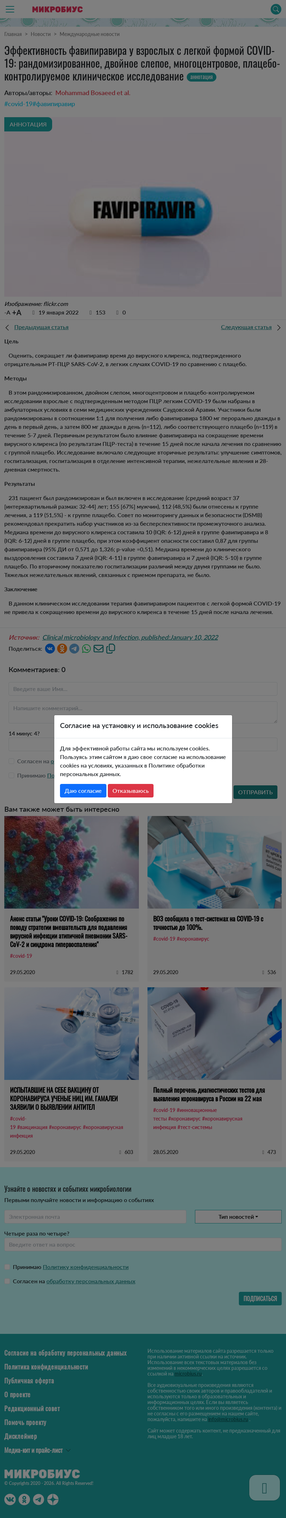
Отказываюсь (130, 790)
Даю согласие (83, 790)
